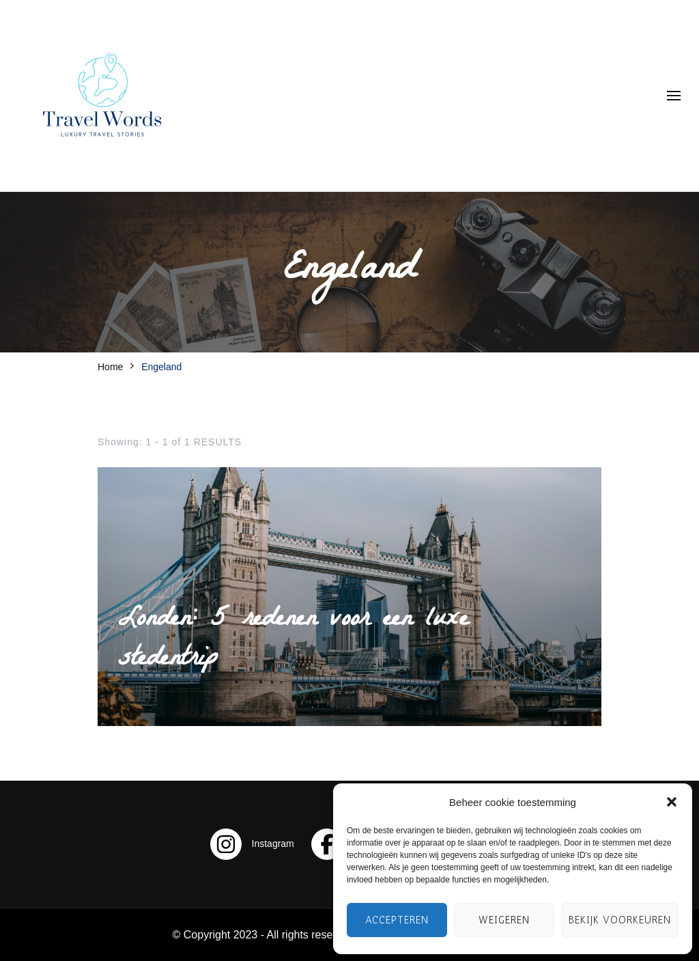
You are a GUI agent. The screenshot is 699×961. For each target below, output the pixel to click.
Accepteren (397, 920)
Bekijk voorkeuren (620, 920)
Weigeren (504, 920)
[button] (672, 802)
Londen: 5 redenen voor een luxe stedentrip (293, 641)
